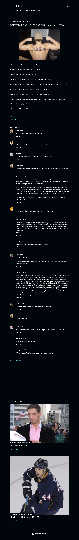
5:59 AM (18, 159)
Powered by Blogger (39, 533)
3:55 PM (18, 332)
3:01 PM (18, 266)
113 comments (19, 520)
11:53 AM (18, 171)
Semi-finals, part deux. (24, 516)
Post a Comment (15, 360)
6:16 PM (18, 321)
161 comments (19, 449)
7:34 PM (18, 214)
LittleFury (19, 303)
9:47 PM (18, 297)
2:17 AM (18, 136)
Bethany (18, 326)
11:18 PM (18, 344)
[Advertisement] (39, 380)
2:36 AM (18, 147)
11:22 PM (18, 249)
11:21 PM (18, 235)
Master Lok (19, 208)
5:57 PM (18, 309)
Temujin (18, 153)
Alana (17, 130)
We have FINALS (19, 445)
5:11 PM (18, 202)
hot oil (23, 6)
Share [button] (11, 116)
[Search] (68, 6)
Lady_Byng (19, 254)
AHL (15, 119)
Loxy (17, 142)
